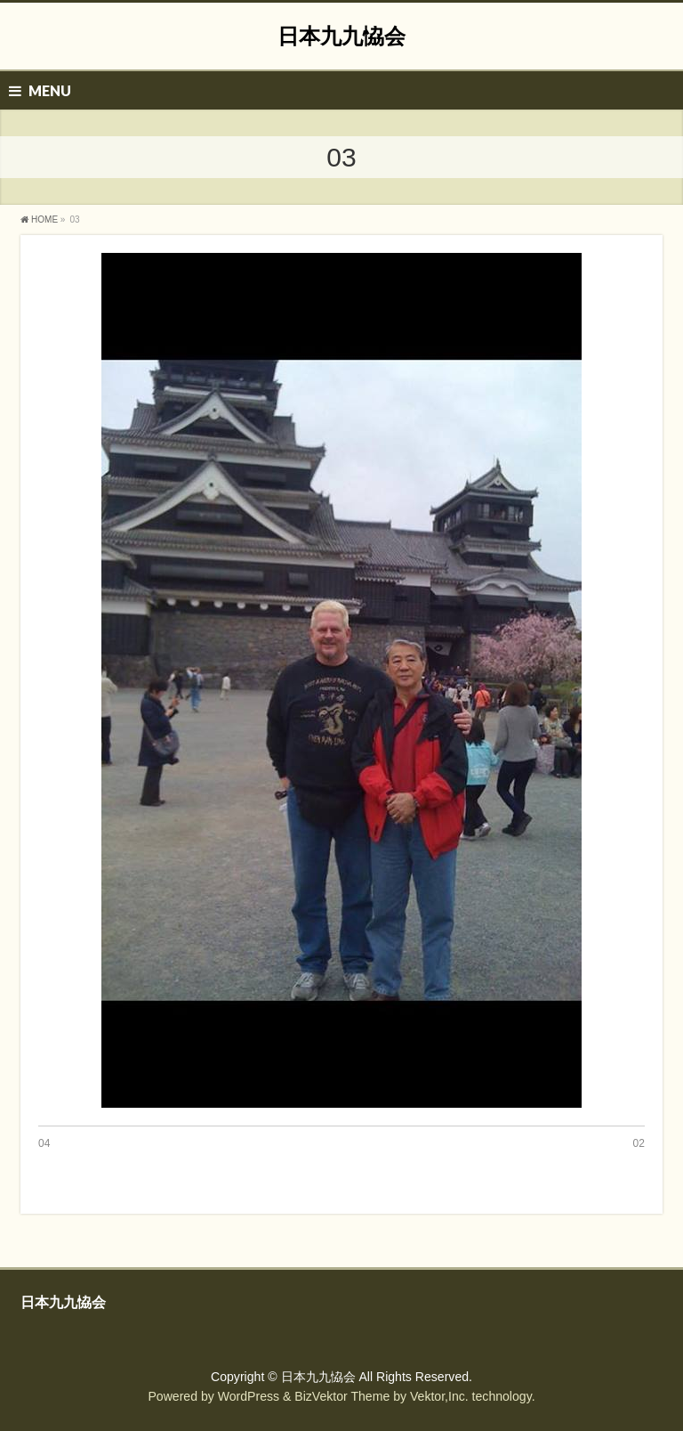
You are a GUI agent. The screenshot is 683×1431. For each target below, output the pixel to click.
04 (44, 1143)
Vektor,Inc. (439, 1396)
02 (639, 1143)
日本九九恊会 (341, 36)
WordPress (248, 1396)
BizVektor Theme (342, 1396)
